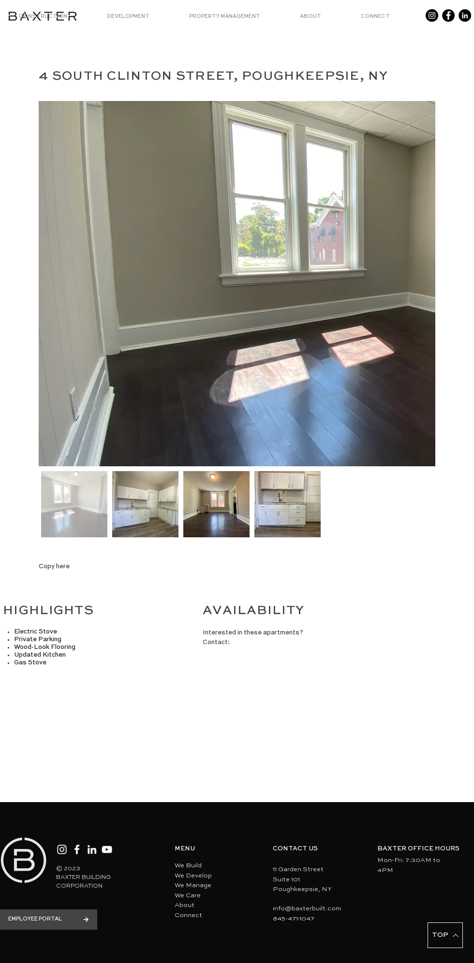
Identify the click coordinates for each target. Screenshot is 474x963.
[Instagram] (432, 15)
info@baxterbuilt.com (307, 909)
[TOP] (445, 935)
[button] (56, 17)
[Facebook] (448, 15)
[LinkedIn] (465, 15)
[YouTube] (107, 849)
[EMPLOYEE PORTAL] (48, 919)
